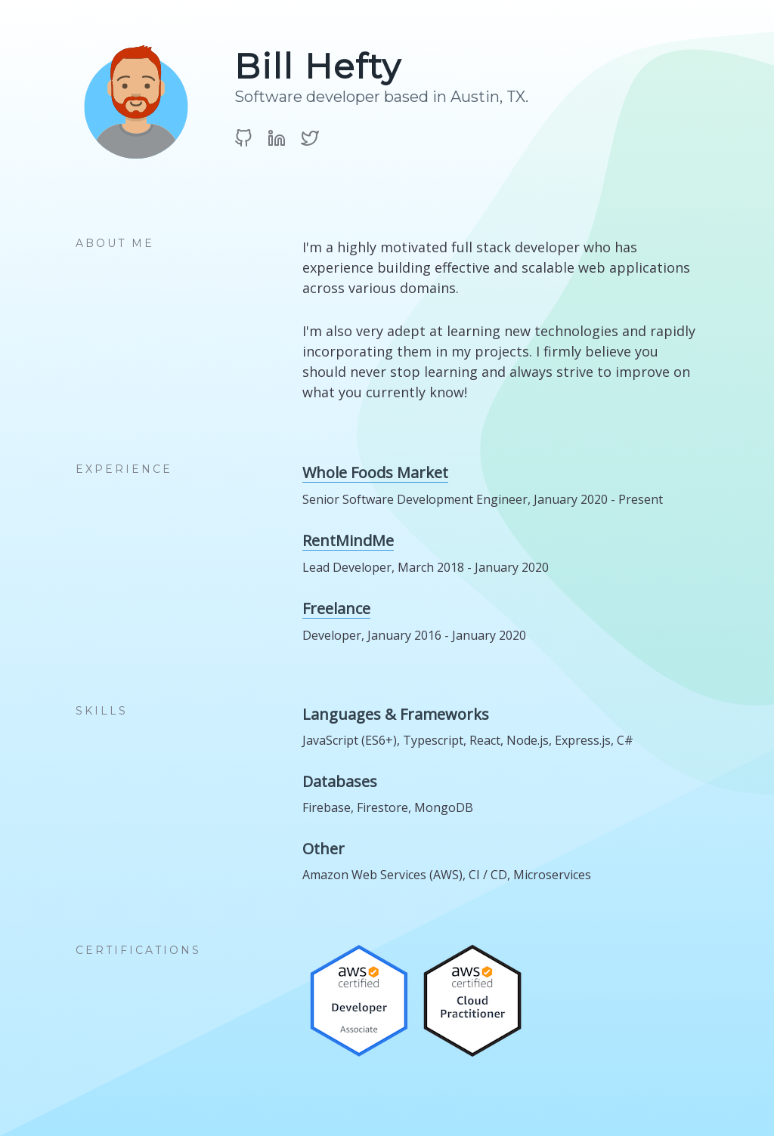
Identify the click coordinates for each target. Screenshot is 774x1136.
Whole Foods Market (375, 473)
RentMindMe (348, 541)
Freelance (336, 609)
